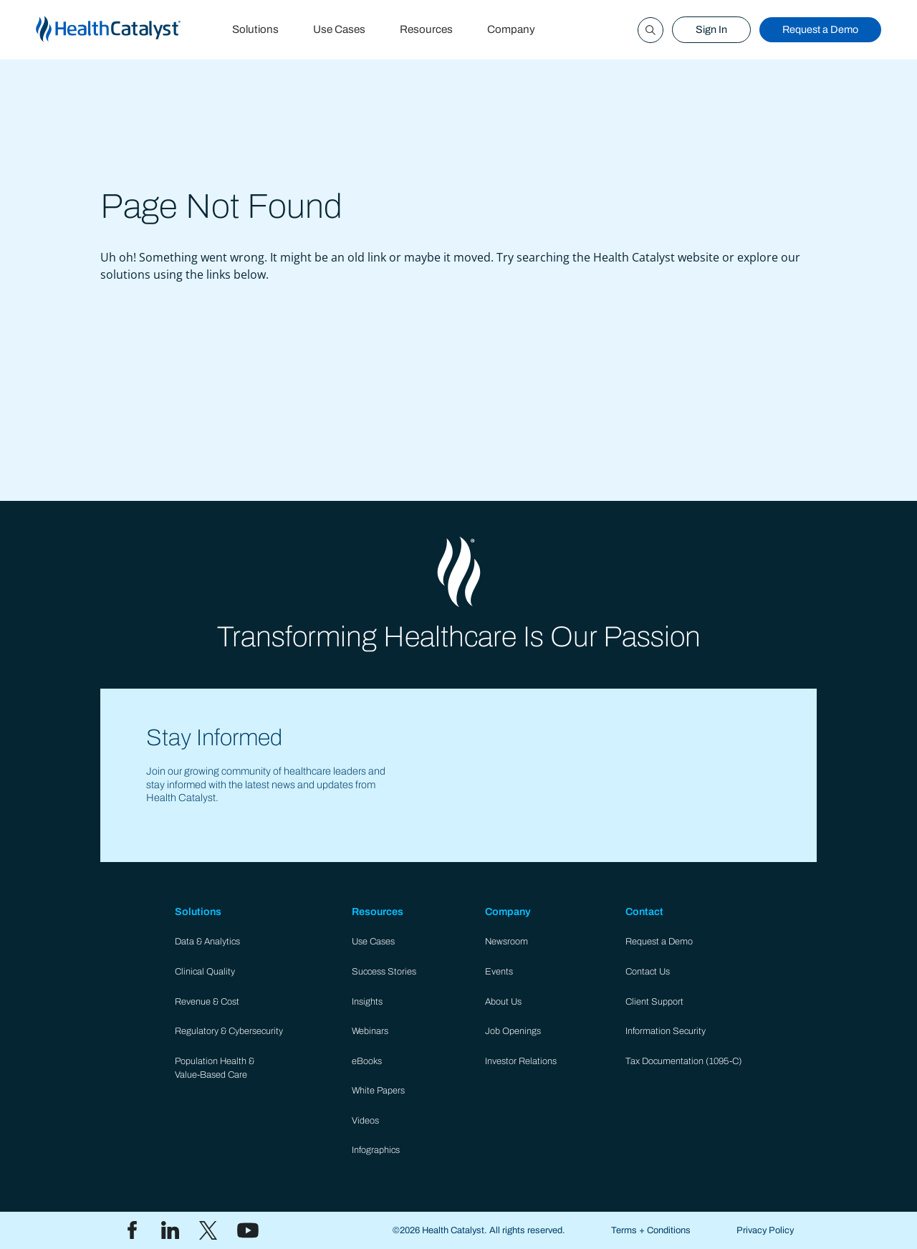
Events (499, 972)
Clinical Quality (205, 972)
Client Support (654, 1002)
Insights (367, 1002)
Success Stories (384, 972)
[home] (125, 29)
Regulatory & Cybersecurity (229, 1031)
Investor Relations (521, 1061)
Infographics (376, 1150)
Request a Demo (820, 29)
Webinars (370, 1031)
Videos (365, 1121)
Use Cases (339, 29)
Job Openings (513, 1031)
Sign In (711, 29)
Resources (426, 29)
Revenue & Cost (207, 1002)
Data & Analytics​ (207, 942)
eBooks (367, 1061)
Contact (644, 911)
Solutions (255, 29)
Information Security (665, 1031)
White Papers (378, 1091)
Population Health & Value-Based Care (214, 1068)
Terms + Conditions (651, 1230)
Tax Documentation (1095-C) (683, 1061)
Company (511, 29)
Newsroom (506, 942)
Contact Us (647, 972)
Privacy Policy (765, 1230)
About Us (503, 1002)
